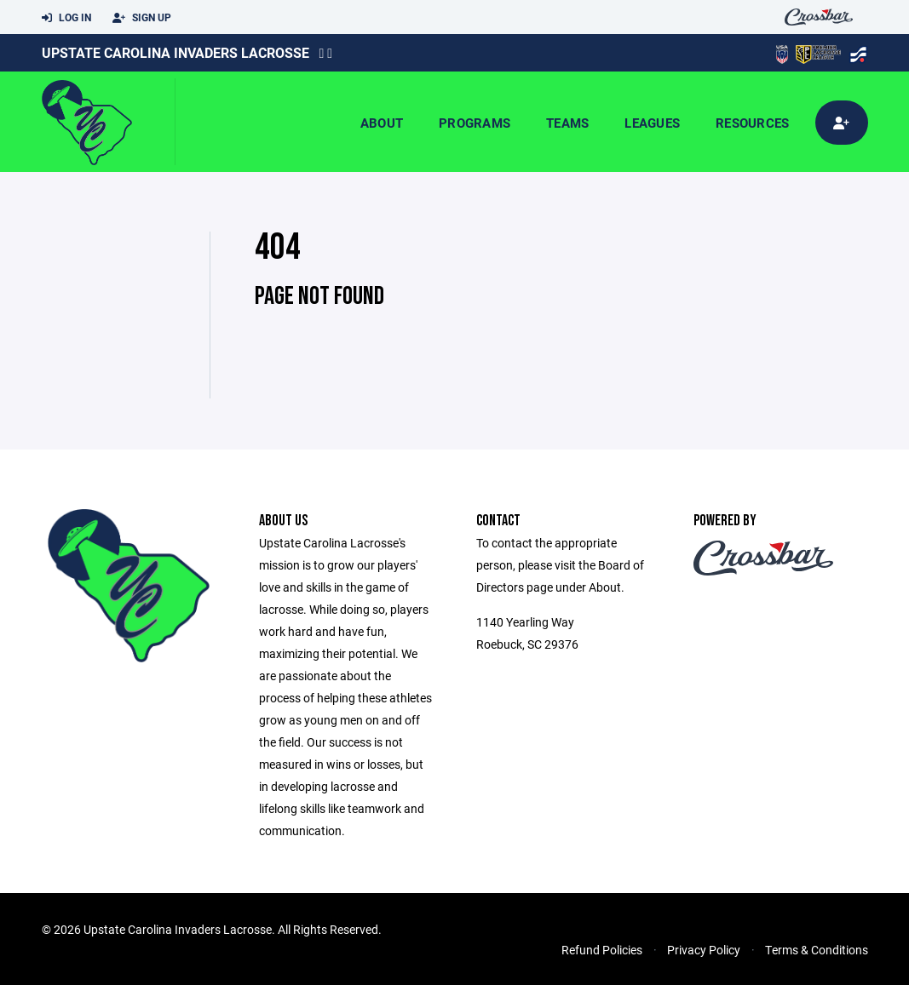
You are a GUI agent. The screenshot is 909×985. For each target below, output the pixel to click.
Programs (474, 122)
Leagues (652, 122)
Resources (752, 122)
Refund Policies (601, 950)
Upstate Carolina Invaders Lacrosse (175, 52)
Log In (66, 18)
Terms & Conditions (816, 950)
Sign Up (141, 18)
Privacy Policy (703, 950)
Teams (567, 122)
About (381, 122)
